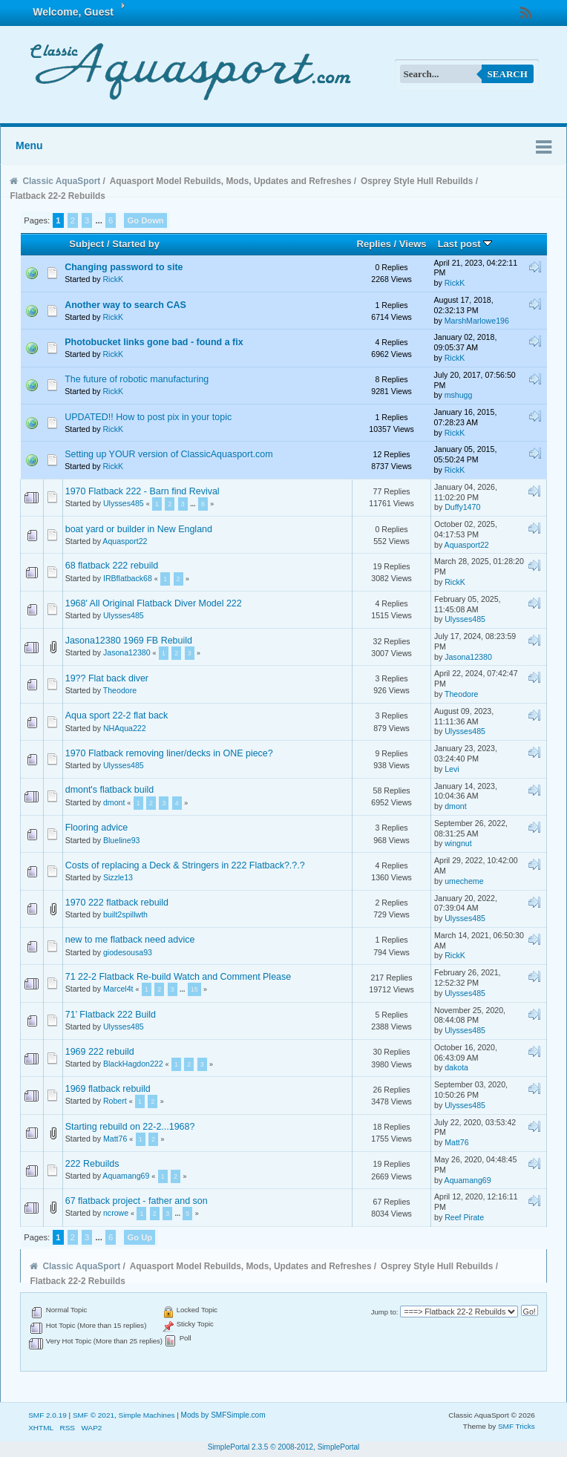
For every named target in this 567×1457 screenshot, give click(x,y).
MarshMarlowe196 (477, 320)
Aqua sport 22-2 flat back (116, 715)
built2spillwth (125, 914)
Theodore (120, 690)
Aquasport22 (124, 541)
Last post (465, 243)
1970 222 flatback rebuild (116, 902)
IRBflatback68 (127, 578)
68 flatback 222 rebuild (111, 565)
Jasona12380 (127, 652)
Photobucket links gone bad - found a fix (154, 342)
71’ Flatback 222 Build (110, 1014)
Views (413, 243)
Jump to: (385, 1312)
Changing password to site (124, 267)
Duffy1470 (462, 506)
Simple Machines (147, 1415)
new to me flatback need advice (130, 939)
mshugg (459, 394)
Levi (452, 768)
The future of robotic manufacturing (137, 379)
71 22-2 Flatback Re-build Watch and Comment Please (178, 977)
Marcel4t (118, 988)
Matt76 (115, 1138)
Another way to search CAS (125, 305)
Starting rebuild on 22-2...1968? (130, 1127)
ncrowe (115, 1212)
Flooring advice (96, 827)
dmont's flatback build (109, 790)
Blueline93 (121, 840)
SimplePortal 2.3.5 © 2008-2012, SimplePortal (284, 1447)
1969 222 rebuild (99, 1052)
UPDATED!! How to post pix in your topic (148, 417)
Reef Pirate (464, 1217)
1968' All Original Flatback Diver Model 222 (153, 603)
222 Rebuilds (92, 1164)
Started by (136, 243)
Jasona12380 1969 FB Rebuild (128, 640)
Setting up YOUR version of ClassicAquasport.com (168, 454)
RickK (112, 279)
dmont (114, 802)
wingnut (458, 843)
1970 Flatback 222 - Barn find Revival (142, 491)
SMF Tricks (516, 1426)
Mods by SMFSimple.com (223, 1415)
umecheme (464, 881)
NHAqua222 (124, 728)
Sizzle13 (118, 877)
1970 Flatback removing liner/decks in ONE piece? (169, 753)
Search (508, 73)
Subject (86, 243)
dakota (456, 1067)
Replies (374, 243)
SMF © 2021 (93, 1415)
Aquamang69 (125, 1175)
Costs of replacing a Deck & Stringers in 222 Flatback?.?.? (185, 865)
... (99, 220)
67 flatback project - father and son (136, 1201)
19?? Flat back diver (106, 678)
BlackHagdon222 (133, 1063)
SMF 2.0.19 (47, 1415)
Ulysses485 (123, 503)
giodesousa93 (127, 952)
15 (194, 989)
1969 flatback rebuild (108, 1089)
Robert (115, 1100)
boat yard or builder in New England (138, 529)
